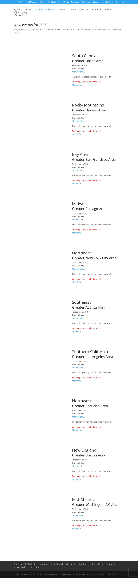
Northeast (65, 2)
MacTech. (37, 574)
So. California (108, 2)
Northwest (75, 2)
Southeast (97, 2)
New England (53, 2)
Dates (37, 9)
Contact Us (19, 16)
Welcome (18, 9)
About (28, 9)
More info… (77, 85)
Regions (49, 9)
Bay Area (22, 2)
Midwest (42, 2)
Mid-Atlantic (32, 2)
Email (83, 574)
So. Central (120, 2)
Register (72, 9)
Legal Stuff (66, 574)
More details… (78, 71)
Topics (62, 9)
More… (82, 9)
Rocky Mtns (86, 2)
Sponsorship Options (101, 9)
